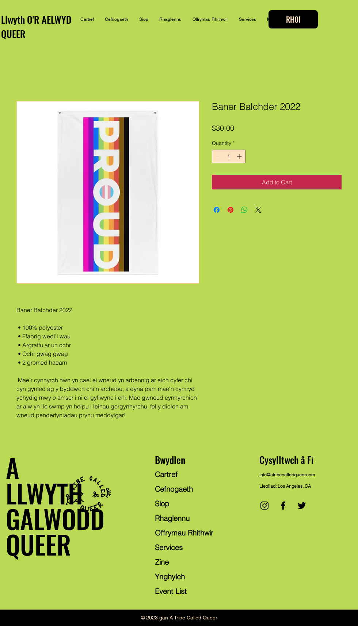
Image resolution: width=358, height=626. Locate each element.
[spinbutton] (228, 156)
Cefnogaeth (174, 488)
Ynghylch (170, 576)
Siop (162, 503)
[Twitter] (301, 505)
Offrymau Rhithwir (184, 532)
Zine (162, 562)
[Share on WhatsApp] (244, 210)
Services (169, 547)
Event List (171, 591)
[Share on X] (258, 210)
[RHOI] (293, 19)
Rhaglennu (172, 518)
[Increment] (239, 156)
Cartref (166, 474)
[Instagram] (264, 505)
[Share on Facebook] (216, 210)
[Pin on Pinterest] (230, 210)
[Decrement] (217, 156)
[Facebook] (283, 505)
